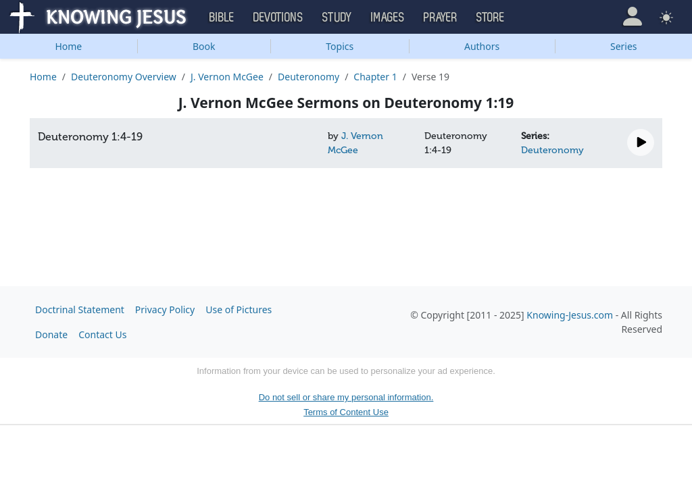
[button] (632, 16)
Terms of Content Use (346, 412)
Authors (481, 46)
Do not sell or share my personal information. (346, 397)
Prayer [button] (441, 17)
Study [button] (337, 17)
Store (490, 17)
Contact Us (102, 334)
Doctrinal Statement (79, 309)
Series (623, 46)
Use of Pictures (238, 309)
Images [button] (388, 17)
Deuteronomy (308, 76)
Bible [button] (221, 17)
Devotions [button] (278, 17)
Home (68, 46)
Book (204, 46)
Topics (339, 46)
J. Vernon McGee (227, 76)
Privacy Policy (165, 309)
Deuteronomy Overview (123, 76)
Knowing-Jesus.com (569, 314)
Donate (51, 334)
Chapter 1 (375, 76)
